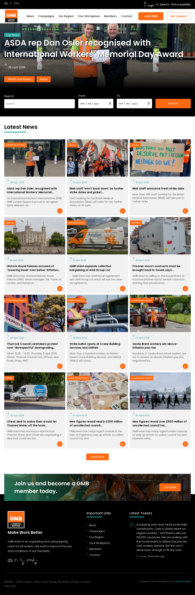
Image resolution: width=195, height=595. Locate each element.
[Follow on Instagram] (35, 562)
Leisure (10, 222)
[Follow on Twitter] (11, 3)
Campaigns (46, 16)
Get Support (178, 16)
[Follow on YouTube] (22, 562)
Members (110, 16)
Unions (72, 145)
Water (9, 378)
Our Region (66, 16)
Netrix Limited (183, 581)
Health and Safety (19, 79)
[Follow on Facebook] (6, 3)
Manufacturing (76, 222)
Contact (127, 16)
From (81, 96)
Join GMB (150, 16)
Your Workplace (89, 16)
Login (148, 5)
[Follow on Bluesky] (16, 3)
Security (135, 222)
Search (162, 4)
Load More (97, 457)
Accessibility (181, 4)
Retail (43, 79)
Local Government (16, 300)
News (30, 16)
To (118, 96)
